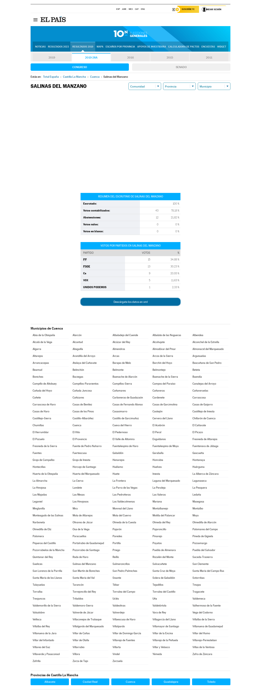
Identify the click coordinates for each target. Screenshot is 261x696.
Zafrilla (37, 661)
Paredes (117, 536)
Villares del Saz (41, 647)
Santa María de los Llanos (47, 578)
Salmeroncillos (121, 564)
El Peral (157, 432)
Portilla (117, 543)
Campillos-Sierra (122, 384)
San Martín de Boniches (86, 571)
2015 (170, 58)
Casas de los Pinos (83, 411)
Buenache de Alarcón (125, 377)
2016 (130, 58)
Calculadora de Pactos (183, 47)
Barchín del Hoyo (162, 363)
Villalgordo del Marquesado (88, 626)
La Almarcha (40, 481)
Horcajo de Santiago (84, 467)
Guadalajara (171, 682)
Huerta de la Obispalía (45, 474)
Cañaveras (159, 391)
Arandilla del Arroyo (84, 356)
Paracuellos (79, 536)
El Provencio (80, 439)
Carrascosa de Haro (44, 404)
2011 (209, 58)
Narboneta (39, 522)
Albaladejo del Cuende (125, 335)
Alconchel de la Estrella (205, 342)
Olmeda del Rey (161, 522)
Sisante (117, 578)
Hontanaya (198, 460)
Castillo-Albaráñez (83, 418)
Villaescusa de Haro (124, 619)
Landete (77, 488)
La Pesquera (199, 488)
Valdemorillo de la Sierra (47, 605)
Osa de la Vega (81, 529)
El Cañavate (199, 425)
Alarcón (77, 335)
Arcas (116, 356)
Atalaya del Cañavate (85, 363)
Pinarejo (157, 536)
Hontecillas (39, 467)
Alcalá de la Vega (42, 342)
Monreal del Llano (123, 508)
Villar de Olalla (81, 640)
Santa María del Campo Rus (208, 571)
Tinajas (196, 585)
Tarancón (78, 585)
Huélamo (118, 467)
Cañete (37, 397)
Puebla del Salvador (203, 550)
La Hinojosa (39, 488)
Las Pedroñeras (122, 495)
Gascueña (198, 453)
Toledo (211, 682)
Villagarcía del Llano (164, 619)
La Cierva (78, 481)
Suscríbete (188, 9)
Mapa (100, 47)
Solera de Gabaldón (164, 578)
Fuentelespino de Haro (125, 446)
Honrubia (158, 460)
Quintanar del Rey (43, 557)
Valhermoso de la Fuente (206, 605)
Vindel (116, 654)
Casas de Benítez (82, 404)
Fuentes (37, 453)
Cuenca (77, 425)
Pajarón (117, 529)
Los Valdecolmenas (124, 501)
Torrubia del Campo (124, 592)
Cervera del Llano (163, 418)
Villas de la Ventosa (203, 647)
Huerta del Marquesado (86, 474)
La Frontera (119, 481)
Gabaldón (118, 453)
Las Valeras (159, 495)
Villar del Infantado (43, 640)
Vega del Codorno (202, 612)
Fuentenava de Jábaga (205, 446)
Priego (116, 550)
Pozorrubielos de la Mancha (48, 550)
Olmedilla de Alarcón (204, 522)
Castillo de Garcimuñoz (126, 418)
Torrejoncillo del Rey (84, 592)
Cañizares (78, 397)
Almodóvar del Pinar (164, 349)
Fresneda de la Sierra (45, 446)
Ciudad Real (90, 682)
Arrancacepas (41, 363)
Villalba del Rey (41, 626)
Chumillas (38, 425)
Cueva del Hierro (122, 425)
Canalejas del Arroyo (204, 384)
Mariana (157, 501)
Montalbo (197, 508)
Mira (75, 508)
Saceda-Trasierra (202, 557)
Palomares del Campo (205, 529)
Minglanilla (39, 508)
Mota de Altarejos (83, 515)
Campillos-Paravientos (85, 384)
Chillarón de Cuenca (204, 418)
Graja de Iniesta (81, 460)
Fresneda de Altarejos (204, 439)
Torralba (37, 592)
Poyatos (157, 543)
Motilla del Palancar (164, 515)
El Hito (76, 432)
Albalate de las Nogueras (167, 335)
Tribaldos (78, 599)
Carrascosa (199, 397)
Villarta (117, 647)
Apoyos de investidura (151, 47)
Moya (195, 515)
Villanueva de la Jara (44, 633)
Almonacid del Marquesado (208, 349)
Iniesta (156, 474)
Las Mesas (79, 495)
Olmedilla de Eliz (42, 529)
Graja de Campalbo (43, 460)
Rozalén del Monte (163, 557)
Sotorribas (198, 578)
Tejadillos (158, 585)
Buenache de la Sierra (165, 377)
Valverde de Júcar (83, 612)
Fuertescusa (80, 453)
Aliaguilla (78, 349)
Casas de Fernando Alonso (128, 404)
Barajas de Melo (122, 363)
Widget (221, 47)
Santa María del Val (84, 578)
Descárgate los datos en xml (131, 302)
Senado (181, 67)
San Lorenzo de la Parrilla (47, 571)
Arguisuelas (199, 356)
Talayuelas (39, 585)
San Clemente (200, 564)
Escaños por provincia (120, 47)
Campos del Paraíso (164, 384)
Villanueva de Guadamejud (207, 626)
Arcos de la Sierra (163, 356)
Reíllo (116, 557)
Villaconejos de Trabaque (87, 619)
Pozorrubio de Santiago (86, 550)
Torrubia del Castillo (164, 592)
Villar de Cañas (81, 633)
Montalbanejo (160, 508)
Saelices (37, 564)
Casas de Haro (41, 411)
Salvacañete (160, 564)
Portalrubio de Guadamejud (88, 543)
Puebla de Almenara (164, 550)
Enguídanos (159, 439)
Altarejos (38, 356)
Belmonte (118, 370)
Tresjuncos (39, 599)
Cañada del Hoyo (42, 391)
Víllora (76, 654)
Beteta (196, 370)
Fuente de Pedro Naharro (87, 446)
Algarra (37, 349)
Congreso (79, 67)
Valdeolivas (119, 605)
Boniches (38, 377)
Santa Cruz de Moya (164, 571)
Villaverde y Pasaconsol (46, 654)
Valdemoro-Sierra (83, 605)
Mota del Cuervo (122, 515)
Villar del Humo (201, 633)
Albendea (197, 335)
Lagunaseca (199, 481)
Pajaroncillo (159, 529)
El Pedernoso (120, 432)
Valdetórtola (159, 605)
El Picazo (197, 432)
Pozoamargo (199, 543)
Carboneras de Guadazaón (128, 397)
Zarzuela (118, 661)
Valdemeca (198, 599)
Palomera (38, 536)
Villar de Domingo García (127, 633)
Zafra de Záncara (202, 654)
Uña (155, 599)
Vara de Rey (159, 612)
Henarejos (118, 460)
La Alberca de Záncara (205, 474)
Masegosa (198, 501)
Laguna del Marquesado (166, 481)
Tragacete (198, 592)
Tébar (116, 585)
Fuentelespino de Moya (166, 446)
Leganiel (37, 501)
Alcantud (78, 342)
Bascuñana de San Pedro (206, 363)
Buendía (197, 377)
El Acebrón (159, 425)
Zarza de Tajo (80, 661)
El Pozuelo (38, 439)
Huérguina (198, 467)
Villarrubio (78, 647)
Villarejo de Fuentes (124, 640)
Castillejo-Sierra (42, 418)
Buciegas (78, 377)
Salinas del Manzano (84, 564)
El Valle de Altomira (124, 439)
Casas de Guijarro (202, 404)
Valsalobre (39, 612)
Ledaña (196, 495)
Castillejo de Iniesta (203, 411)
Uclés (116, 599)
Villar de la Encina (163, 633)
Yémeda (157, 654)
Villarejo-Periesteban (204, 640)
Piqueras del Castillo (44, 543)
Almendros (119, 349)
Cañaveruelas (200, 391)
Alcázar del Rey (121, 342)
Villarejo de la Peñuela (165, 640)
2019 (52, 58)
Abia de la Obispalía (44, 335)
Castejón (158, 411)
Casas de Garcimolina (165, 404)
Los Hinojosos (80, 501)
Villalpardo (119, 626)
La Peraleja (159, 488)
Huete (116, 474)
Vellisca (37, 619)
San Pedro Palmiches (125, 571)
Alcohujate (159, 342)
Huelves (157, 467)
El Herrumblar (41, 432)
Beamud (37, 370)
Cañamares (119, 391)
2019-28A (91, 58)
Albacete (49, 682)
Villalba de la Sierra (203, 619)
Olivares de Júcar (83, 522)
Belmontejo (159, 370)
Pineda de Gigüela (202, 536)
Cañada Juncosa (82, 391)
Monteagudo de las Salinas (48, 515)
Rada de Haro (80, 557)
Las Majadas (40, 495)
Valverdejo (119, 612)
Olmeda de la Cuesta (124, 522)
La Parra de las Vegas (125, 488)
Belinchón (78, 370)
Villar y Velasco (161, 647)
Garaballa (158, 453)
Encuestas (208, 47)
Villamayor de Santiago (166, 626)
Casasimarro (120, 411)
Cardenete (159, 397)
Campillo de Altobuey (45, 384)
